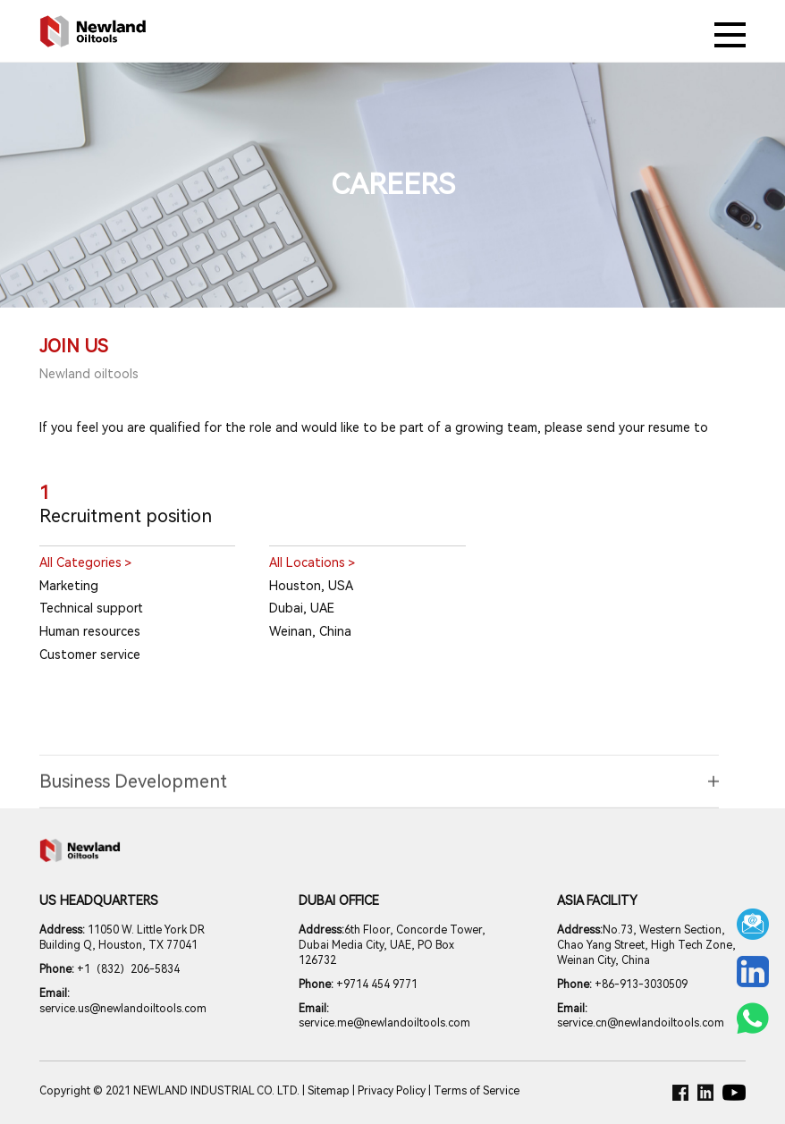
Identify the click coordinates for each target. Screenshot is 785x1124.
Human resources (89, 631)
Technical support (91, 608)
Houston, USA (311, 586)
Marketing (68, 586)
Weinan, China (310, 631)
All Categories (85, 563)
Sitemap (329, 1091)
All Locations (312, 563)
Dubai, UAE (301, 608)
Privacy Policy (392, 1091)
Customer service (89, 654)
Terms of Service (476, 1091)
